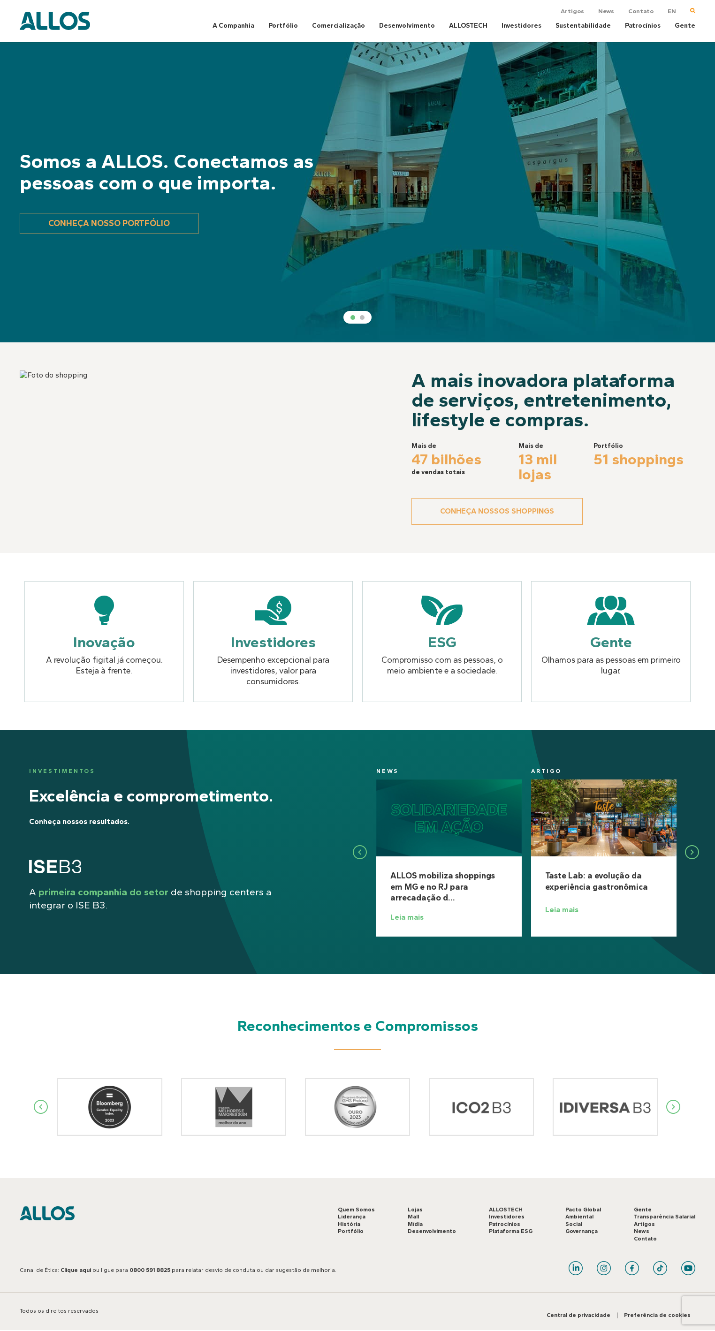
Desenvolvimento (407, 26)
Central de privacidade (578, 1315)
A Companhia (233, 26)
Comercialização (338, 26)
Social (573, 1224)
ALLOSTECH (468, 26)
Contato (641, 11)
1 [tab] (352, 317)
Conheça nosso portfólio (109, 223)
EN (672, 11)
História (349, 1224)
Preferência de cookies (657, 1315)
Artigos (572, 11)
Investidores (521, 26)
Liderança (351, 1216)
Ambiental (579, 1216)
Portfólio (283, 26)
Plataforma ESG (510, 1231)
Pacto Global (583, 1209)
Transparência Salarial (664, 1216)
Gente (685, 26)
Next (673, 1107)
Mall (413, 1216)
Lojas (415, 1209)
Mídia (415, 1224)
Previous (41, 1107)
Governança (581, 1231)
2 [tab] (362, 317)
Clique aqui (76, 1270)
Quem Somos (356, 1209)
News (606, 11)
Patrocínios (643, 26)
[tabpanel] (357, 192)
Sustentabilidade (583, 26)
